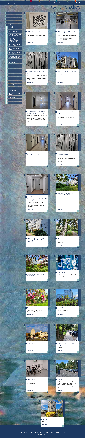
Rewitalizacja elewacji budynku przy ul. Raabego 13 (37, 274)
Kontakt (63, 432)
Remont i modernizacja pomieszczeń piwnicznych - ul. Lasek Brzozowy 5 (37, 198)
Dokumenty (57, 432)
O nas (21, 432)
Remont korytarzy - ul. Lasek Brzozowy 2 (65, 112)
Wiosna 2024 (31, 308)
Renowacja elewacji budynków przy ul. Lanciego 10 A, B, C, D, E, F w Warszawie (37, 240)
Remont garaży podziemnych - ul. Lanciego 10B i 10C (66, 32)
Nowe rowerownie (32, 379)
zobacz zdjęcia (30, 42)
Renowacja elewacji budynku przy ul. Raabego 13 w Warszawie (66, 193)
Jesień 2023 (60, 308)
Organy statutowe (34, 432)
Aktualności (26, 432)
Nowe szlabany (61, 379)
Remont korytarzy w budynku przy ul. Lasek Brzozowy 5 (36, 153)
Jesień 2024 (60, 238)
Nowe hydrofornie (62, 272)
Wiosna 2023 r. (46, 419)
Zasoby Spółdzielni (32, 343)
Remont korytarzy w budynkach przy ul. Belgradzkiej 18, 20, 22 (36, 112)
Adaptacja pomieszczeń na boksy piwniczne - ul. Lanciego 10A (36, 72)
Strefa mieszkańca (49, 432)
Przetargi (42, 432)
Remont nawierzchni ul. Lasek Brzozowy (65, 344)
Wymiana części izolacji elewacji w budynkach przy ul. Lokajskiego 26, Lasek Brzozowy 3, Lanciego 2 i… (66, 73)
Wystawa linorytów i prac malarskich (34, 32)
